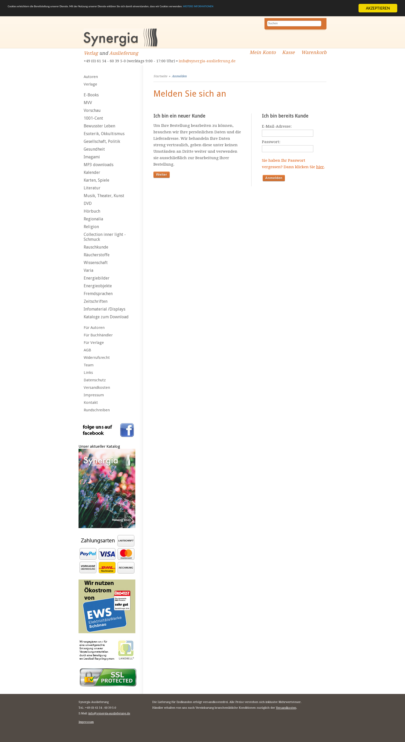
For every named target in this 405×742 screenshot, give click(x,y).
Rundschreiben (97, 410)
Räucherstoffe (97, 254)
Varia (88, 270)
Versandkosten (97, 387)
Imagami (92, 156)
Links (88, 372)
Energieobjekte (98, 285)
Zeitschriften (95, 301)
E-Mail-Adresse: (277, 126)
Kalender (92, 172)
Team (89, 365)
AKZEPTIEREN (378, 8)
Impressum (94, 395)
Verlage (90, 84)
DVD (88, 203)
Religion (91, 226)
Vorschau (92, 110)
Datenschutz (95, 380)
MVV (88, 102)
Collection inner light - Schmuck (105, 237)
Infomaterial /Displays (104, 309)
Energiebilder (97, 278)
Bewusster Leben (99, 125)
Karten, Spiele (96, 180)
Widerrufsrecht (97, 357)
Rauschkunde (96, 247)
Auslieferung (123, 53)
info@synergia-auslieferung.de (207, 61)
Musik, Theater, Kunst (104, 195)
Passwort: (271, 142)
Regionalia (93, 219)
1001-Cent (93, 118)
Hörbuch (92, 211)
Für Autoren (94, 327)
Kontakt (91, 402)
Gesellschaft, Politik (102, 141)
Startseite (160, 76)
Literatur (92, 188)
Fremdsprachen (98, 293)
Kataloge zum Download (106, 316)
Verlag (91, 53)
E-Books (91, 94)
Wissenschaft (96, 262)
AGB (87, 350)
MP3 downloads (98, 164)
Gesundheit (94, 149)
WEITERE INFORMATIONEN (310, 8)
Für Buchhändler (98, 335)
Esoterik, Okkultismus (104, 133)
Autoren (91, 76)
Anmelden (179, 76)
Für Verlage (94, 342)
